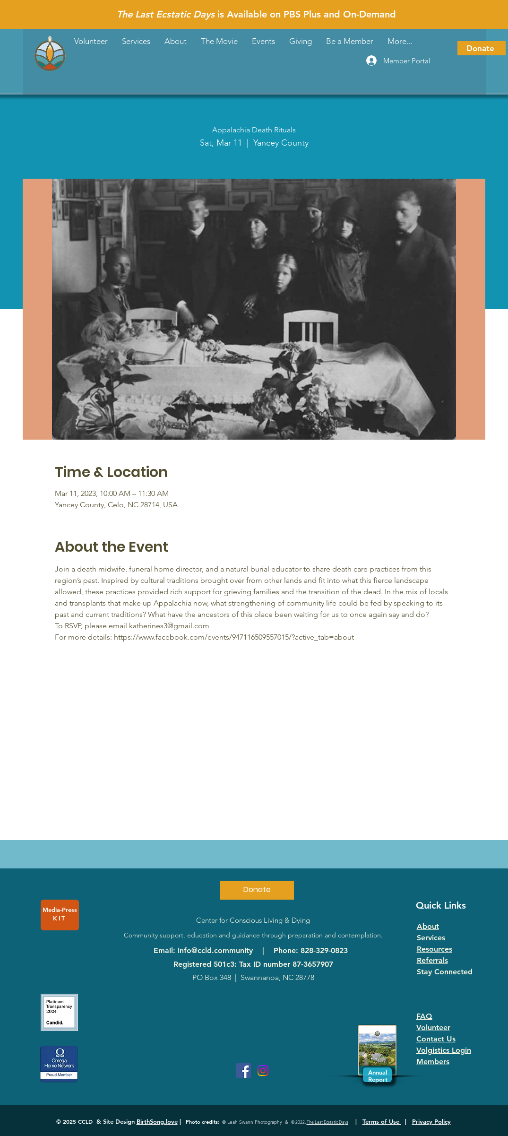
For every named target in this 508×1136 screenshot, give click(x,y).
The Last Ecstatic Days (327, 1122)
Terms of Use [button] (381, 1121)
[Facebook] (243, 1070)
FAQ (424, 1016)
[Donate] (481, 48)
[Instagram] (263, 1070)
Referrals (432, 960)
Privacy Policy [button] (431, 1121)
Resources (434, 949)
